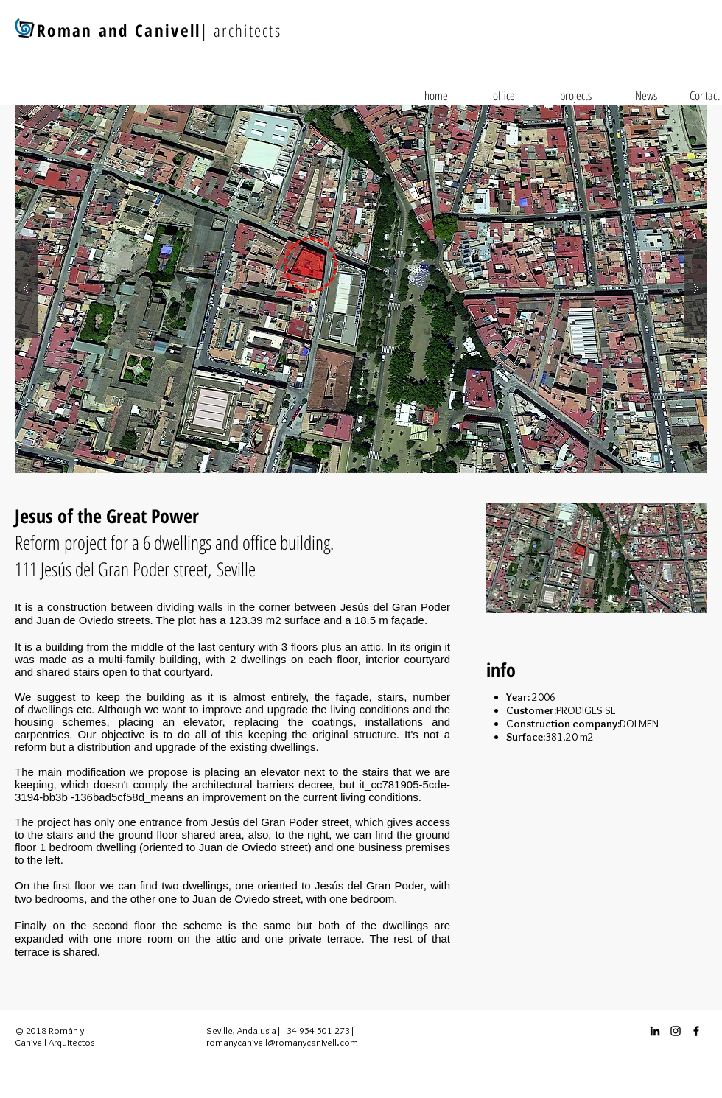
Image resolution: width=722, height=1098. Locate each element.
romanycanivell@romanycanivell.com (282, 1042)
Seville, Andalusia (241, 1030)
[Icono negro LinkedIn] (655, 1031)
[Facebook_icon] (696, 1031)
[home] (436, 96)
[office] (504, 96)
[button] (361, 289)
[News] (646, 96)
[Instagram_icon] (675, 1031)
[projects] (575, 96)
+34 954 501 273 (315, 1030)
